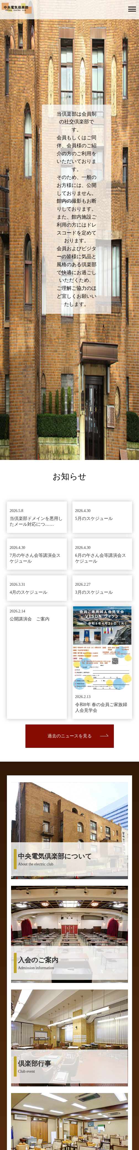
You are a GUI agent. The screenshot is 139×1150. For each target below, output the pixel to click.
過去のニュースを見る (70, 736)
